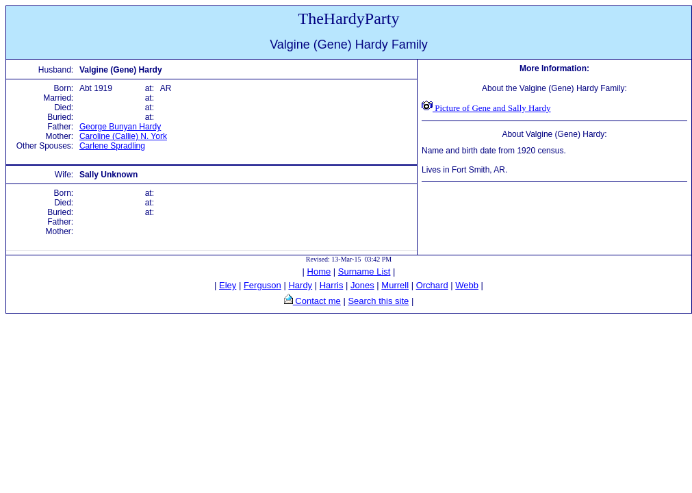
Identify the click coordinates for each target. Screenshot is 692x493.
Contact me (317, 301)
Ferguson (262, 285)
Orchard (432, 285)
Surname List (364, 271)
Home (319, 271)
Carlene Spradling (112, 146)
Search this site (378, 301)
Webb (466, 285)
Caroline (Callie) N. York (123, 136)
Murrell (395, 285)
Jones (362, 285)
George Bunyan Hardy (120, 126)
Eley (227, 285)
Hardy (300, 285)
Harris (332, 285)
